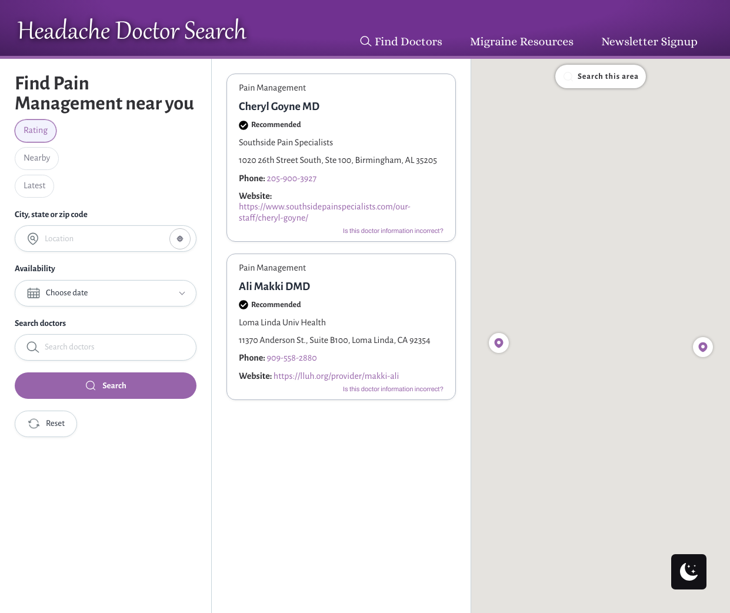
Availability (35, 268)
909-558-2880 (292, 358)
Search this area (600, 76)
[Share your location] (180, 238)
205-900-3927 (292, 179)
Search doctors (40, 323)
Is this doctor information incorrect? (393, 231)
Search (105, 385)
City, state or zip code (51, 214)
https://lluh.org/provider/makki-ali (336, 376)
